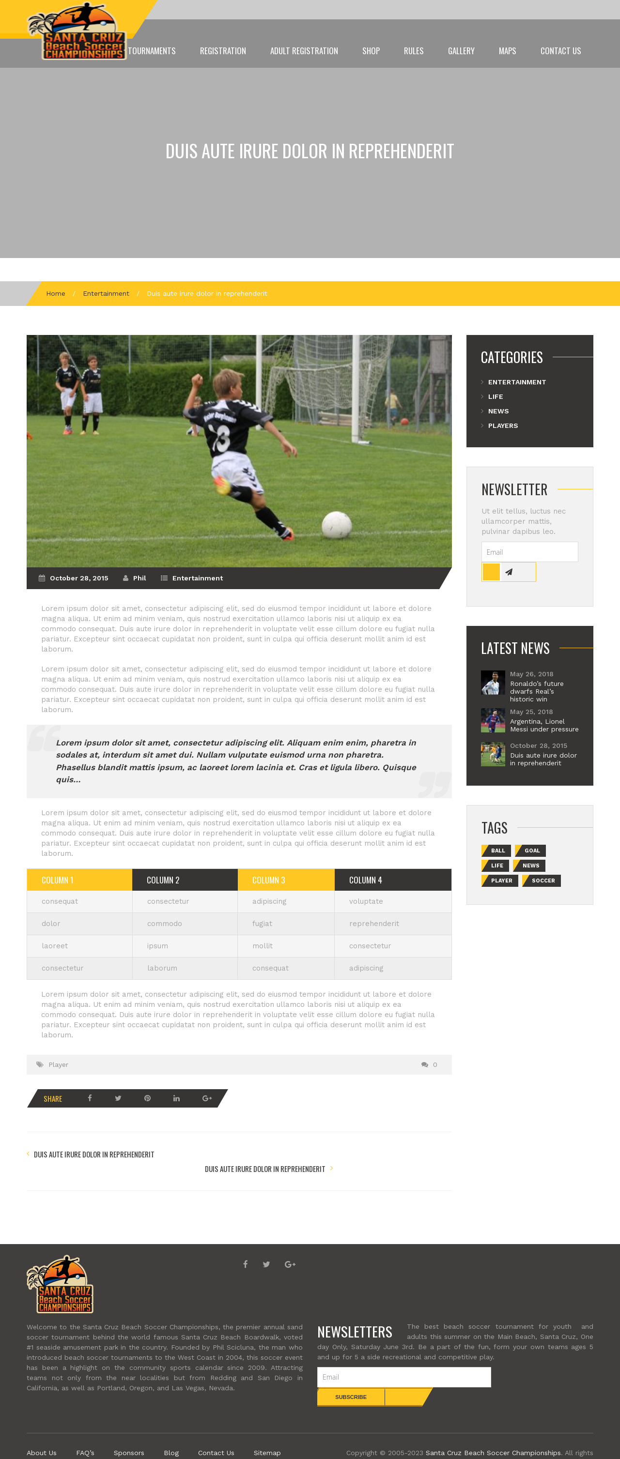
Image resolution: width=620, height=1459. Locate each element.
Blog (171, 1434)
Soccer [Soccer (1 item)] (543, 881)
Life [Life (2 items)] (497, 866)
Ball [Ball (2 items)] (498, 851)
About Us (42, 1434)
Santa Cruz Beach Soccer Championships (493, 1434)
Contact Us (561, 51)
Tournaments (152, 51)
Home (55, 293)
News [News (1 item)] (531, 866)
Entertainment (106, 293)
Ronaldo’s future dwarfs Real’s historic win (537, 691)
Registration (223, 51)
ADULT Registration (304, 51)
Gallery (461, 51)
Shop (371, 51)
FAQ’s (85, 1434)
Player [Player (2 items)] (501, 881)
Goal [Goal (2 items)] (532, 851)
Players (503, 425)
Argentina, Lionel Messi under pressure (544, 725)
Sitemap (267, 1434)
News (498, 411)
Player (58, 1064)
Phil (139, 578)
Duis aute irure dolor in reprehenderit (310, 150)
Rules (414, 51)
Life (495, 396)
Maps (507, 51)
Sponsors (129, 1434)
